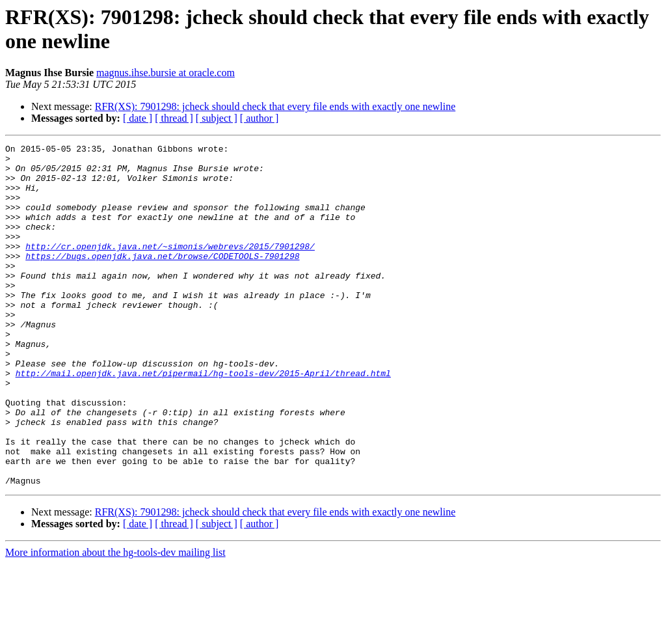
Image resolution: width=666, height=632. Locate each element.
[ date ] (137, 118)
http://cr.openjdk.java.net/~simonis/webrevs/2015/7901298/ (170, 267)
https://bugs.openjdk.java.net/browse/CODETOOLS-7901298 (162, 279)
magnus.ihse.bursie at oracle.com (165, 72)
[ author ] (259, 118)
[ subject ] (216, 118)
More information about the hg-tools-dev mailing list (115, 620)
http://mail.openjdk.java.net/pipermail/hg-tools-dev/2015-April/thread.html (203, 420)
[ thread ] (174, 118)
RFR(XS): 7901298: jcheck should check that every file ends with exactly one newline (275, 106)
